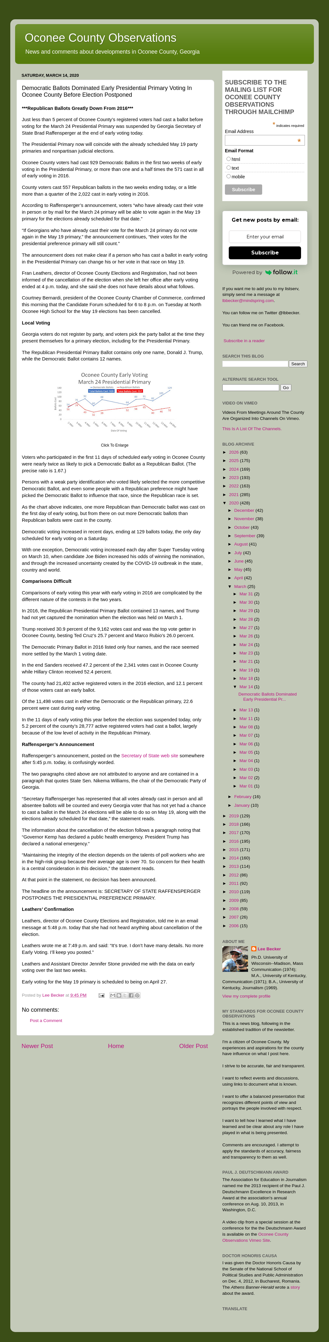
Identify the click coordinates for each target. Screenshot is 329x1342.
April (239, 577)
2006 (234, 925)
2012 (234, 875)
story (295, 1287)
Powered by (265, 272)
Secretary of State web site (149, 755)
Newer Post (37, 1046)
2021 (234, 494)
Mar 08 (246, 726)
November (244, 518)
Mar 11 (246, 718)
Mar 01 (246, 786)
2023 (234, 477)
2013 (234, 866)
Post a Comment (46, 1020)
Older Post (193, 1046)
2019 (234, 815)
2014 (234, 858)
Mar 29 (246, 610)
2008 (234, 908)
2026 (234, 452)
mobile (238, 176)
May (239, 569)
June (239, 561)
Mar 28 (246, 619)
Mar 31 (246, 593)
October (242, 527)
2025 (234, 460)
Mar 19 (246, 670)
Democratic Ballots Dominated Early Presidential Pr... (267, 697)
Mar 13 (246, 709)
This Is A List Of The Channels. (252, 428)
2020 (234, 503)
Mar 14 (246, 686)
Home (116, 1046)
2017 (234, 832)
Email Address (263, 131)
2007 (234, 917)
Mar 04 (246, 760)
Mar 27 (246, 627)
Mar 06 (246, 744)
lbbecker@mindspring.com (248, 300)
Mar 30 (246, 602)
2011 (234, 883)
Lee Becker (269, 949)
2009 (234, 900)
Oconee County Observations (100, 37)
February (243, 796)
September (245, 535)
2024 (234, 469)
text (235, 168)
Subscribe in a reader (244, 340)
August (241, 544)
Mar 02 (246, 777)
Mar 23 (246, 653)
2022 (234, 486)
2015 (234, 849)
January (242, 805)
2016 (234, 841)
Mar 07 (246, 735)
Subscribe (265, 253)
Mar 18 (246, 678)
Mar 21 (246, 661)
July (238, 552)
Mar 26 (246, 636)
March (240, 586)
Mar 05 (246, 752)
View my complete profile (246, 996)
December (244, 510)
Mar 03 (246, 769)
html (236, 159)
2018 (234, 824)
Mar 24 (246, 644)
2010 (234, 891)
